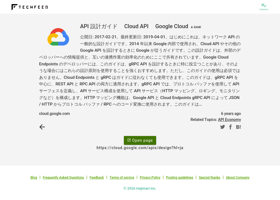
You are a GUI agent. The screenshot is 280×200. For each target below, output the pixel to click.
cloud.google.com (54, 113)
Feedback (97, 177)
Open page (140, 140)
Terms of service (121, 177)
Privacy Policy (150, 177)
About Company (237, 177)
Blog (34, 177)
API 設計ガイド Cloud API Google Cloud (141, 26)
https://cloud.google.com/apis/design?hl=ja (140, 148)
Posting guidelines (179, 177)
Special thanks (209, 177)
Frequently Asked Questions (63, 177)
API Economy (229, 119)
